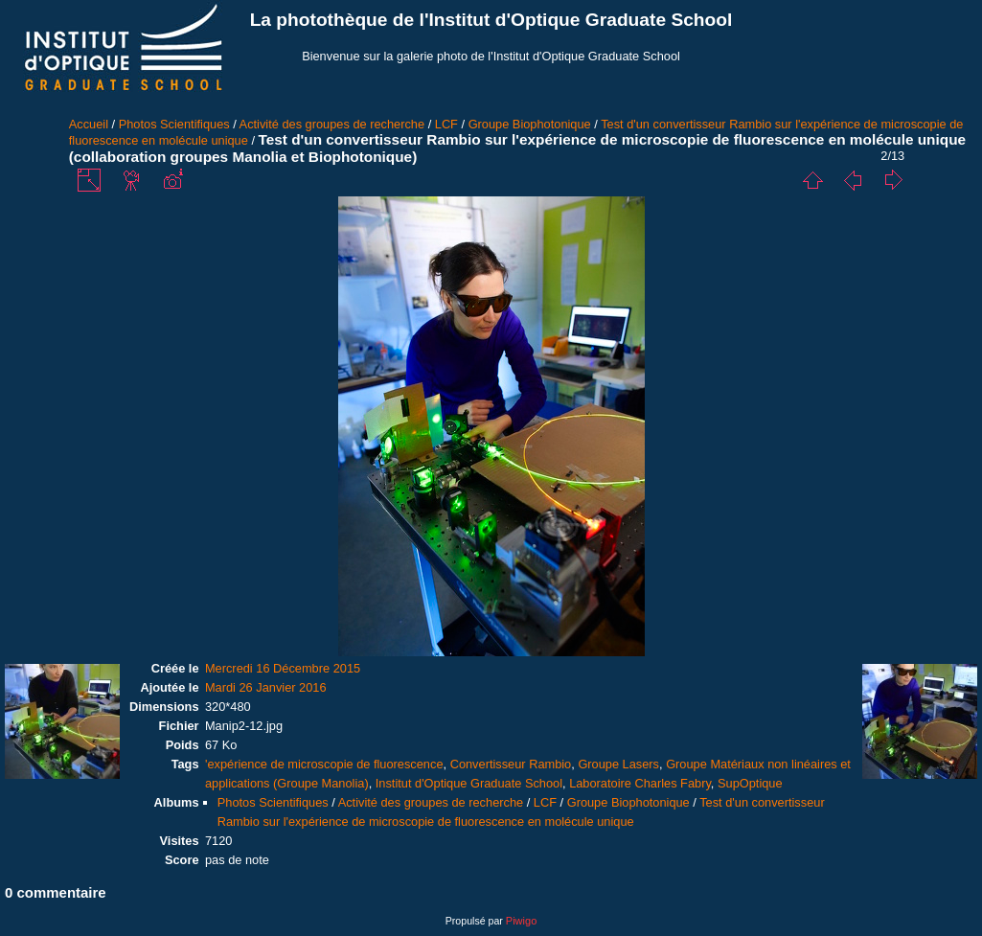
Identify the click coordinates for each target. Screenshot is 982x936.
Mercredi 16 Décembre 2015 (282, 668)
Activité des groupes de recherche (332, 124)
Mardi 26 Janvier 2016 (266, 687)
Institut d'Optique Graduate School (469, 783)
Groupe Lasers (618, 764)
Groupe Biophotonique (529, 124)
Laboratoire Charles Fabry (640, 783)
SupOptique (750, 783)
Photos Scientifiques (174, 124)
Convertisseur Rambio (511, 764)
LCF (446, 124)
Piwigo (521, 920)
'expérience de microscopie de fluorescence (324, 764)
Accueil (88, 124)
